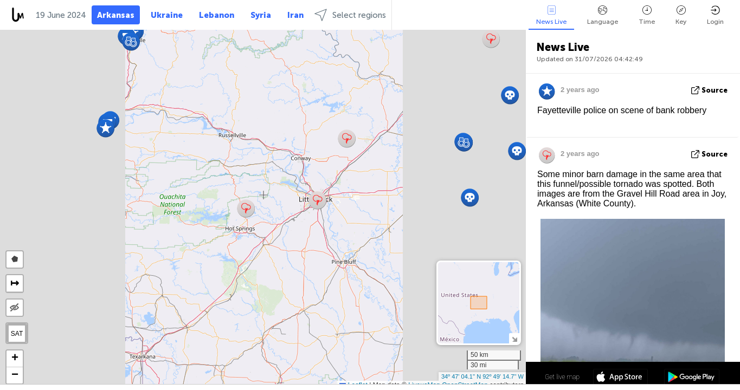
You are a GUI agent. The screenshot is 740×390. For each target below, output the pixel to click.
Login (715, 15)
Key (680, 15)
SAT (17, 333)
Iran (295, 15)
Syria (260, 15)
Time (647, 15)
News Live (551, 15)
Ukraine (167, 15)
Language (602, 15)
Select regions (350, 15)
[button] (245, 208)
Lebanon (216, 15)
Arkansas (115, 15)
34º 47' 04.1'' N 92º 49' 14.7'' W (482, 376)
